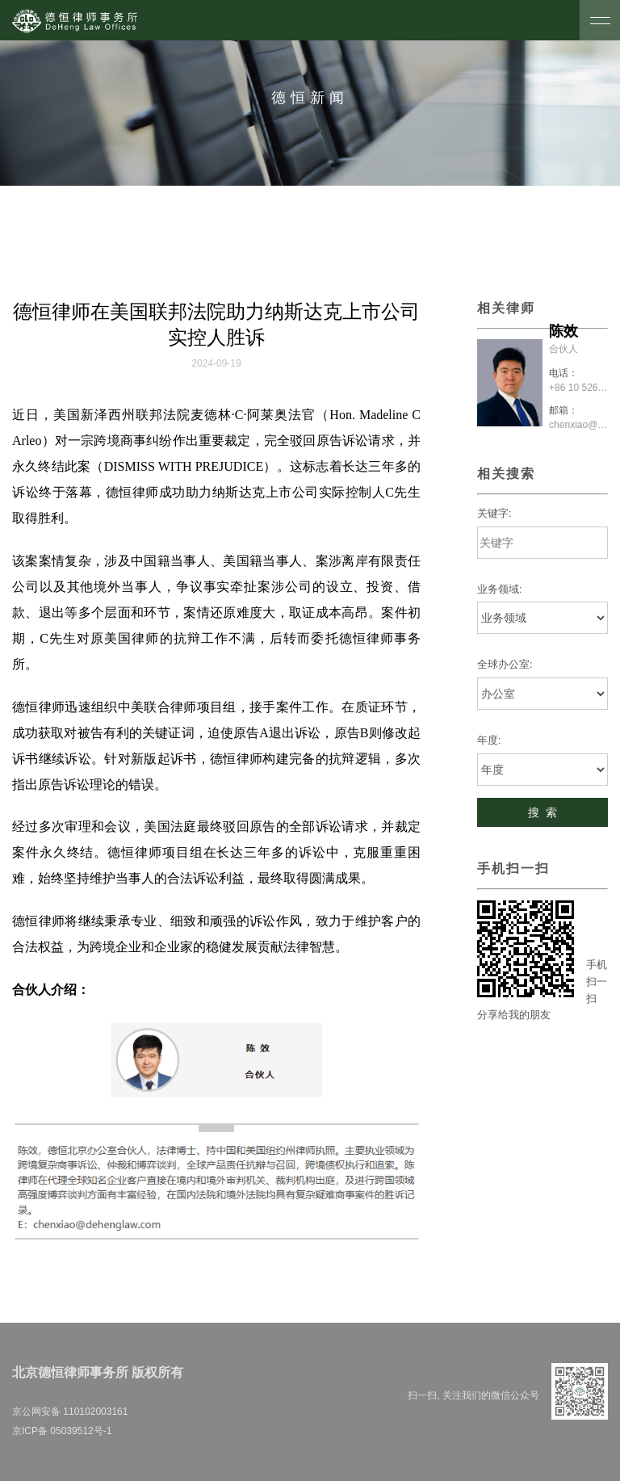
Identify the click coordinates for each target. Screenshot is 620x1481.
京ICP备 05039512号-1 (61, 1431)
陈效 (563, 331)
